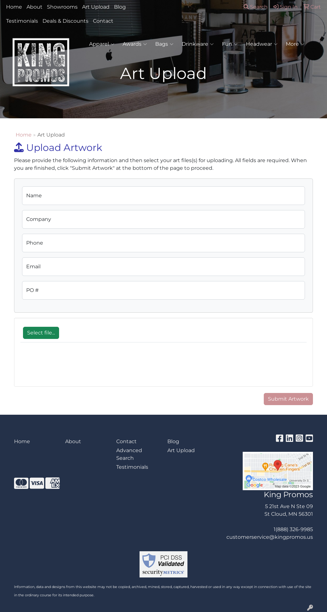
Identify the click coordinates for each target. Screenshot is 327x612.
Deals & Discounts (65, 21)
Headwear (262, 44)
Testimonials (22, 21)
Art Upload (96, 7)
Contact (103, 21)
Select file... (41, 333)
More (295, 44)
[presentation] (69, 367)
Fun (230, 44)
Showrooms (62, 7)
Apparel (101, 44)
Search (256, 7)
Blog (120, 7)
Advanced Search (129, 454)
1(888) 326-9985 (293, 529)
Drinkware (198, 44)
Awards (135, 44)
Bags (164, 44)
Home (14, 7)
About (34, 7)
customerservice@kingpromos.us (269, 537)
